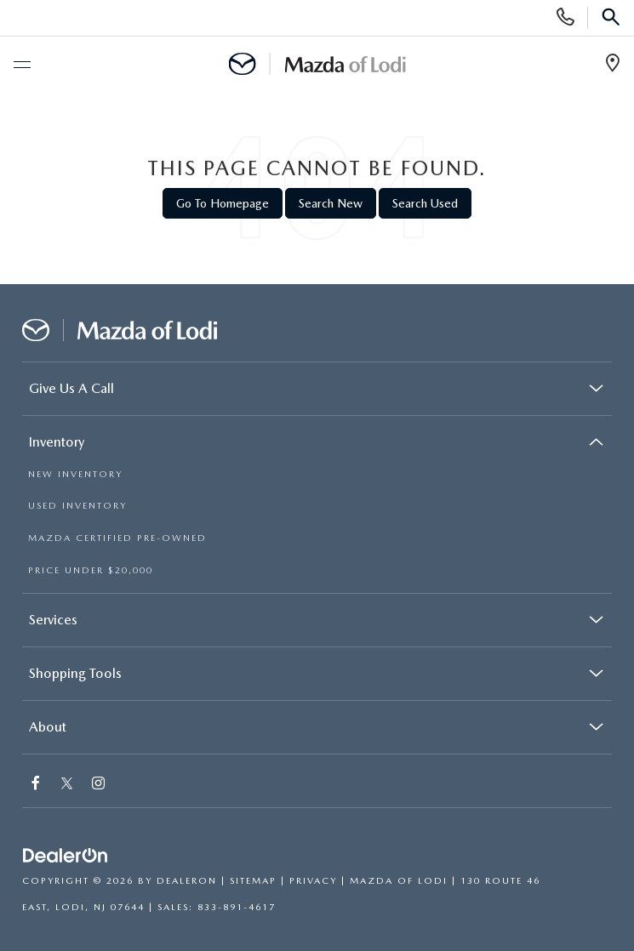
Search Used (425, 203)
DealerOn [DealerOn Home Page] (187, 880)
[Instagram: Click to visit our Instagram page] (99, 784)
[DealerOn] (65, 856)
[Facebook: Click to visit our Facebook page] (36, 784)
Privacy (313, 880)
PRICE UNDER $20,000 (90, 570)
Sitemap (253, 880)
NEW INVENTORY (75, 474)
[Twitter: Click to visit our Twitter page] (67, 784)
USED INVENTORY (77, 505)
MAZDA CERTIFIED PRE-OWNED (117, 538)
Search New (331, 203)
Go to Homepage (222, 203)
